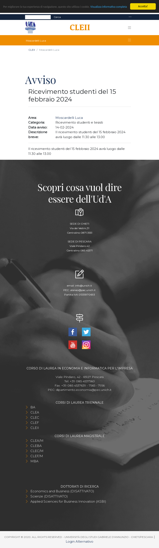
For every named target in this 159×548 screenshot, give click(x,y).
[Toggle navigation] (130, 17)
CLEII (31, 49)
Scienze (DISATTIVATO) (49, 496)
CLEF (34, 423)
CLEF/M (36, 456)
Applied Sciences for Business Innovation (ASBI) (68, 501)
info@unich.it (83, 285)
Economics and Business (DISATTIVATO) (62, 491)
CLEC (34, 417)
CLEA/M (36, 441)
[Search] (38, 17)
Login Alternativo (79, 541)
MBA (34, 461)
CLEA (34, 412)
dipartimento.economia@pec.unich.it (83, 390)
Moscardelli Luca (69, 118)
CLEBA (36, 446)
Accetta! (143, 6)
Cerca (57, 17)
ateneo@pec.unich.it (83, 290)
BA (32, 407)
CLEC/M (36, 451)
